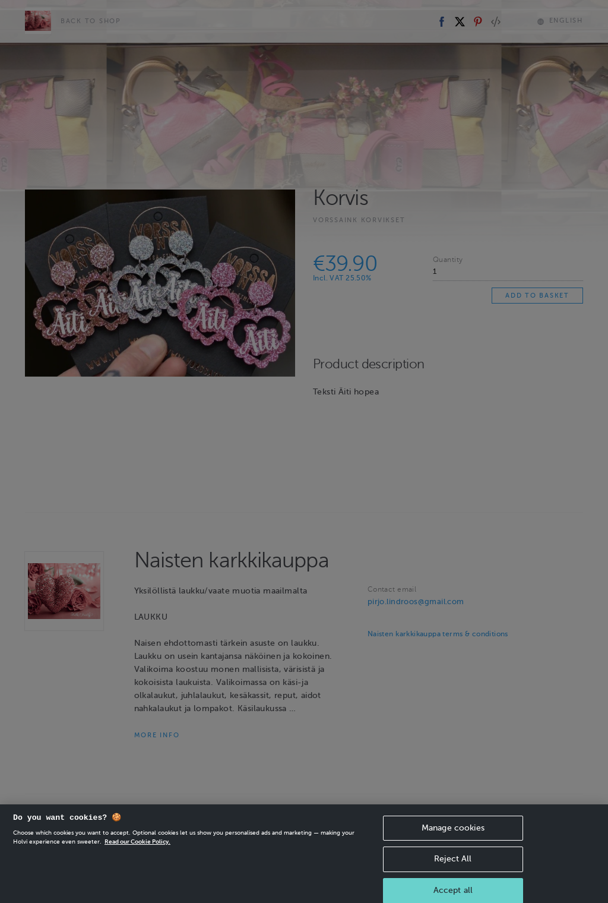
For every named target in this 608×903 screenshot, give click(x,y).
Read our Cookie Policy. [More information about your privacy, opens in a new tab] (137, 853)
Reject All (452, 870)
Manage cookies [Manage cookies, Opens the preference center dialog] (453, 839)
